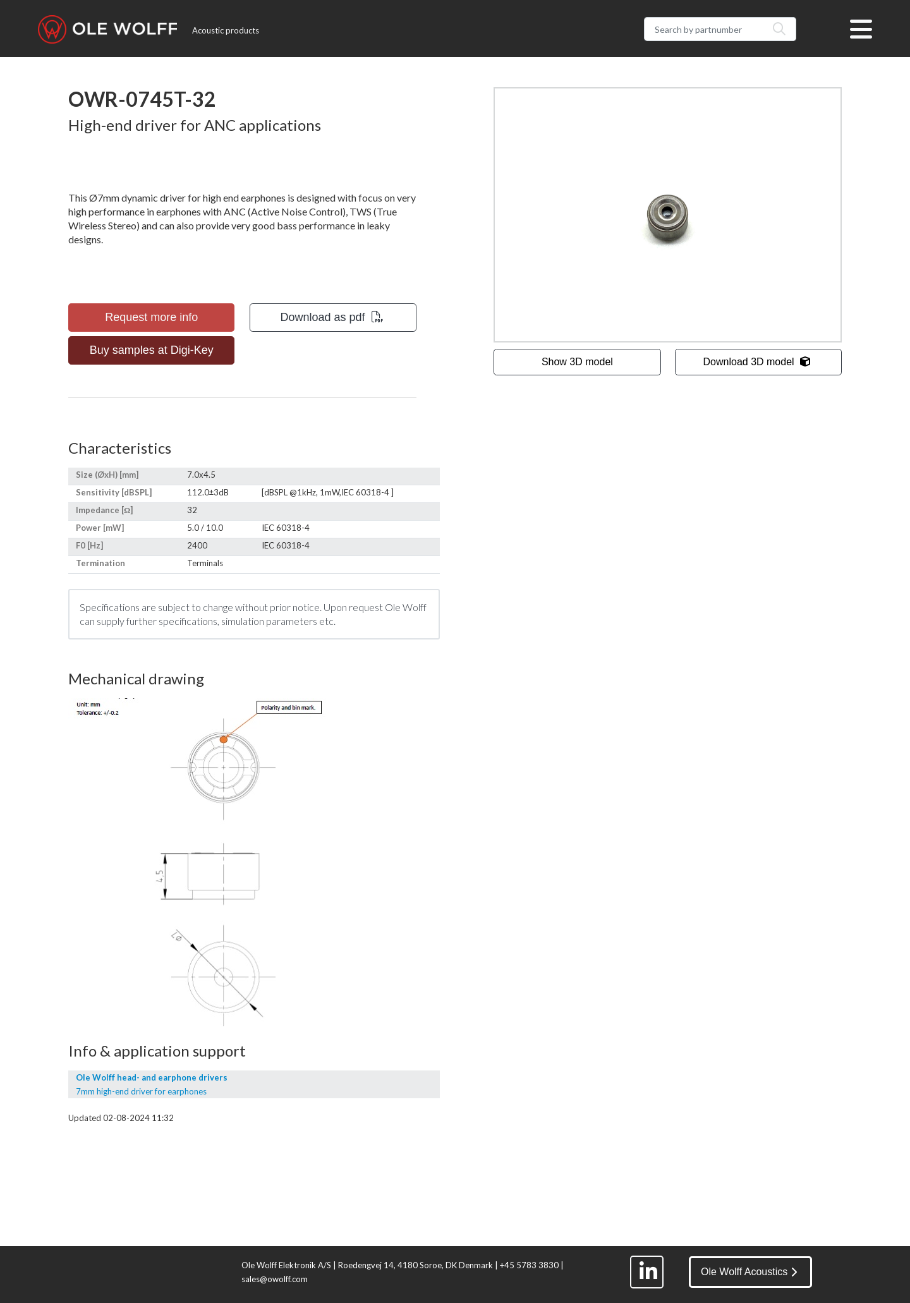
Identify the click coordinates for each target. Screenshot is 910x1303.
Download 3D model (757, 361)
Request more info (151, 317)
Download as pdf (332, 317)
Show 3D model (577, 361)
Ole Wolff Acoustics (749, 1271)
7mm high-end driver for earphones (141, 1091)
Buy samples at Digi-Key (152, 350)
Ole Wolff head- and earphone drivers (152, 1077)
